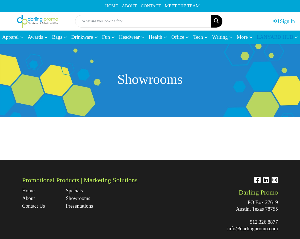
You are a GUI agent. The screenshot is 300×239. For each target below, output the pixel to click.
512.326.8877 (264, 222)
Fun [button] (106, 37)
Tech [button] (198, 37)
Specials (74, 190)
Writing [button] (220, 37)
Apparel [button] (10, 37)
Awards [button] (35, 37)
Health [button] (155, 37)
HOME (111, 6)
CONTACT (151, 6)
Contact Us (33, 206)
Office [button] (177, 37)
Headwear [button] (129, 37)
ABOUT (129, 6)
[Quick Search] (143, 21)
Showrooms (78, 198)
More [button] (242, 37)
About (28, 198)
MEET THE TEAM (182, 6)
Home (28, 190)
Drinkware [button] (82, 37)
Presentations (79, 206)
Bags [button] (57, 37)
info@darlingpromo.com (252, 228)
